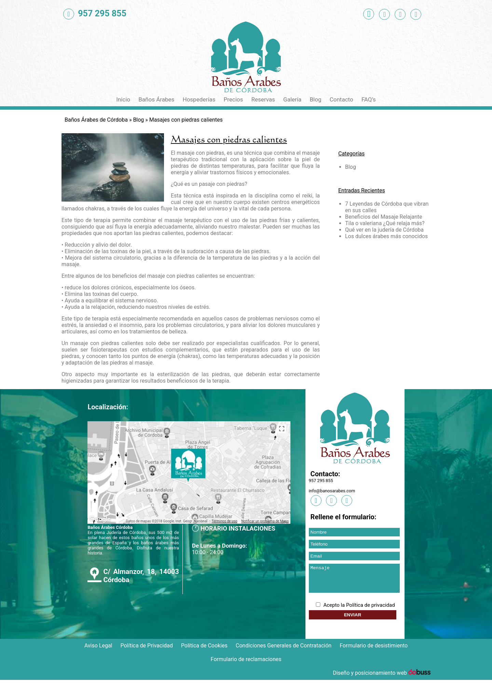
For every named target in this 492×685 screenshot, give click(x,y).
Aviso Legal (98, 650)
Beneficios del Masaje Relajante (383, 217)
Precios (233, 99)
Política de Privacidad (146, 650)
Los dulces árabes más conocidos (386, 236)
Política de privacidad (370, 610)
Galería (292, 99)
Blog (316, 99)
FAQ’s (368, 99)
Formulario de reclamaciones (246, 664)
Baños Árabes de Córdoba (96, 120)
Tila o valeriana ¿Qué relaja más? (385, 223)
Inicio (123, 99)
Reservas (263, 99)
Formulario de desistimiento (374, 650)
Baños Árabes (156, 99)
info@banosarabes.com (332, 490)
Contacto (341, 99)
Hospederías (199, 99)
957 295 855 (321, 480)
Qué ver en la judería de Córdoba (384, 230)
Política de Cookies (204, 650)
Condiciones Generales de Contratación (283, 650)
